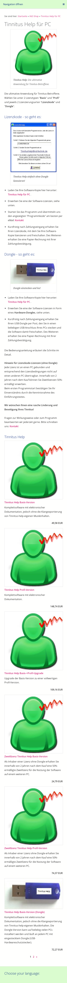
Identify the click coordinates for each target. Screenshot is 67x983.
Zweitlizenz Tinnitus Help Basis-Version (26, 756)
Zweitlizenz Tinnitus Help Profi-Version (25, 848)
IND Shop (34, 16)
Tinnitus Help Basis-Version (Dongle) (24, 912)
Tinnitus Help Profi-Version (19, 589)
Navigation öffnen (13, 4)
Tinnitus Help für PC (51, 16)
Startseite (22, 16)
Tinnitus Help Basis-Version (19, 502)
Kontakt (19, 220)
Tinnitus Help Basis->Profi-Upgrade (23, 673)
